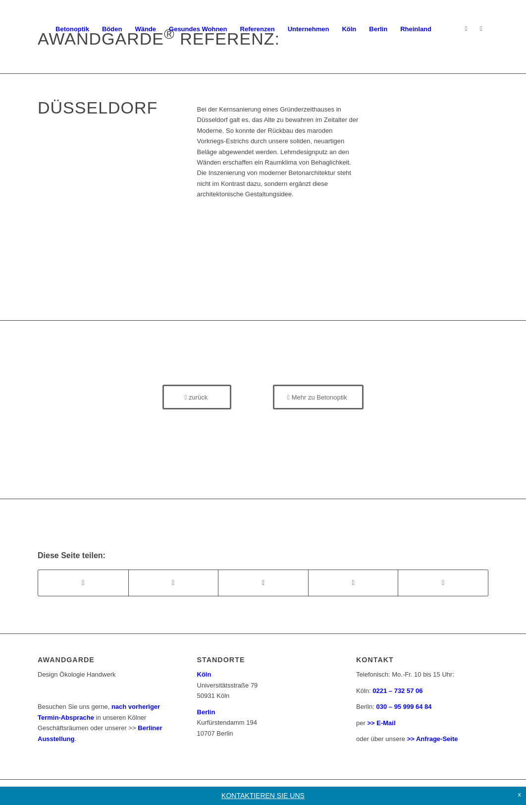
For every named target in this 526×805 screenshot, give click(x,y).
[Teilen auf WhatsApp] (263, 582)
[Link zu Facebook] (480, 28)
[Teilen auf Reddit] (443, 582)
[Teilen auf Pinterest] (353, 582)
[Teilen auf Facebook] (83, 582)
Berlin (206, 712)
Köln (204, 674)
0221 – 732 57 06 (397, 690)
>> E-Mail (381, 723)
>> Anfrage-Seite (432, 739)
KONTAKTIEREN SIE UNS (263, 796)
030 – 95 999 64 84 (404, 706)
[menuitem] (72, 29)
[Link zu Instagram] (466, 28)
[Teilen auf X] (173, 582)
